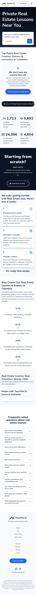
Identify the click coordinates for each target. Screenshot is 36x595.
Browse (18, 544)
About (18, 528)
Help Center (18, 537)
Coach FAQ (18, 534)
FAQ (18, 531)
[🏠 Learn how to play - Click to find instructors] (18, 183)
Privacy (18, 550)
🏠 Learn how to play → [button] (18, 183)
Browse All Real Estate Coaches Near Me (19, 104)
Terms (18, 553)
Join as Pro (23, 3)
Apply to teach (18, 561)
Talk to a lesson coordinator (18, 92)
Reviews (18, 547)
